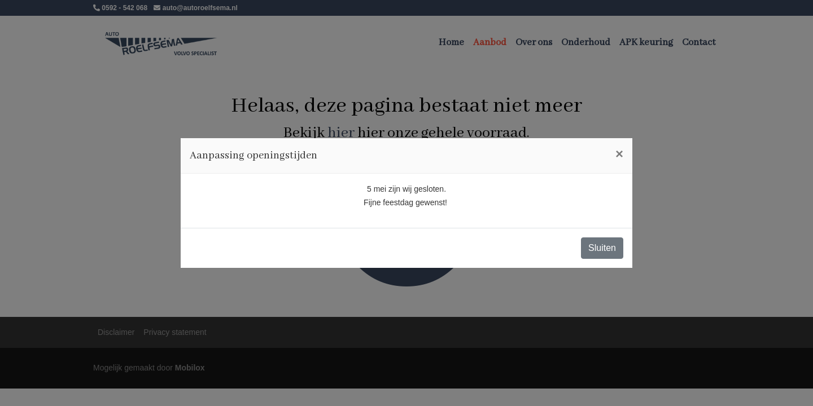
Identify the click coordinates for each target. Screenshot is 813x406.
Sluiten (602, 248)
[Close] (619, 154)
